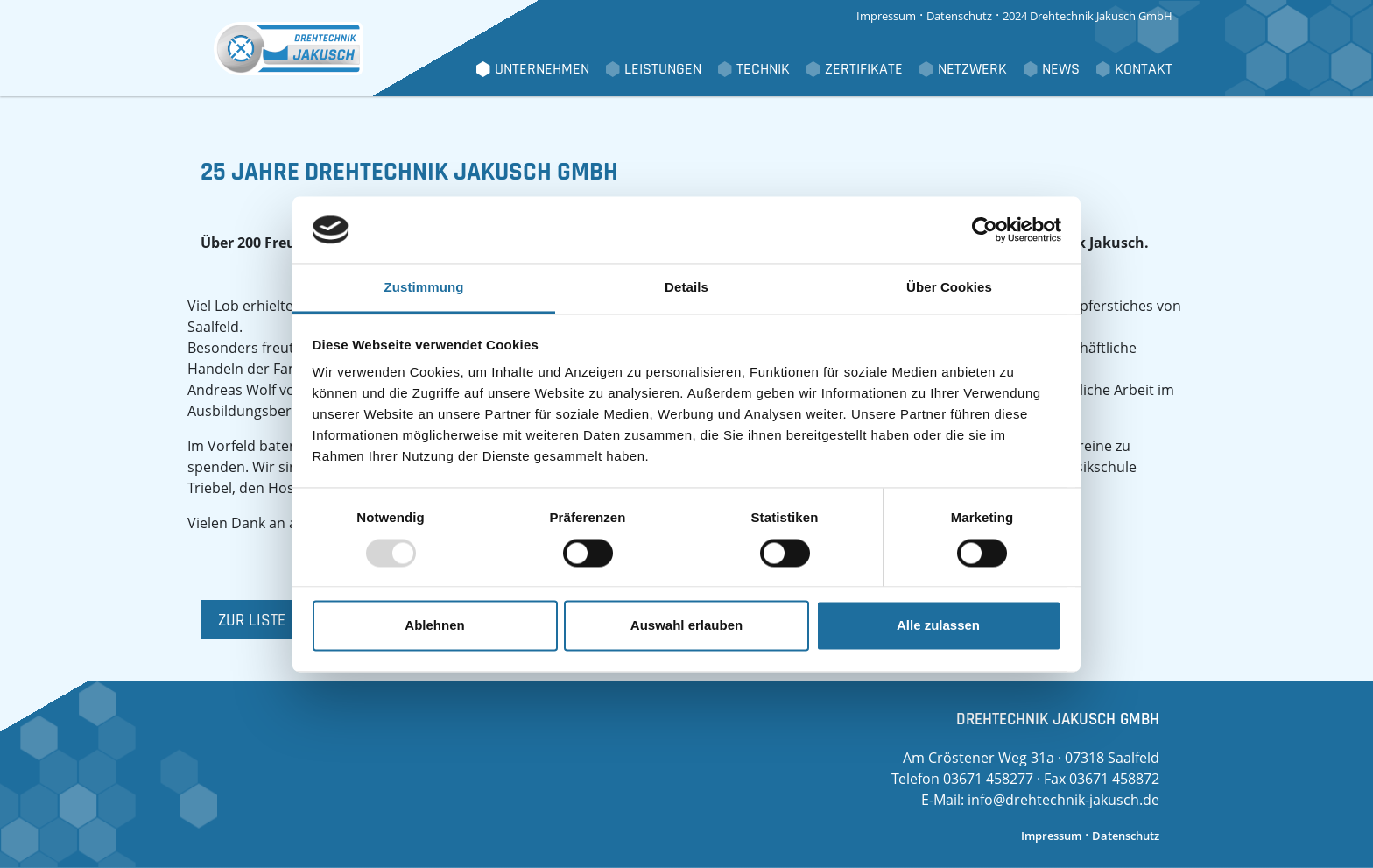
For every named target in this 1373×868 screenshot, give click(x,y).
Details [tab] (686, 287)
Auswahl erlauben (686, 625)
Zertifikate (864, 69)
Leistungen (662, 69)
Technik (763, 69)
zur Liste (251, 621)
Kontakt (1143, 69)
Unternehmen (542, 69)
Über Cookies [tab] (949, 287)
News (1061, 69)
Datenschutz (959, 16)
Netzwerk (972, 69)
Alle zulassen (938, 625)
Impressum (886, 16)
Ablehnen (434, 625)
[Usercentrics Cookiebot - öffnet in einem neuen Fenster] (984, 229)
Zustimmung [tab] (424, 287)
